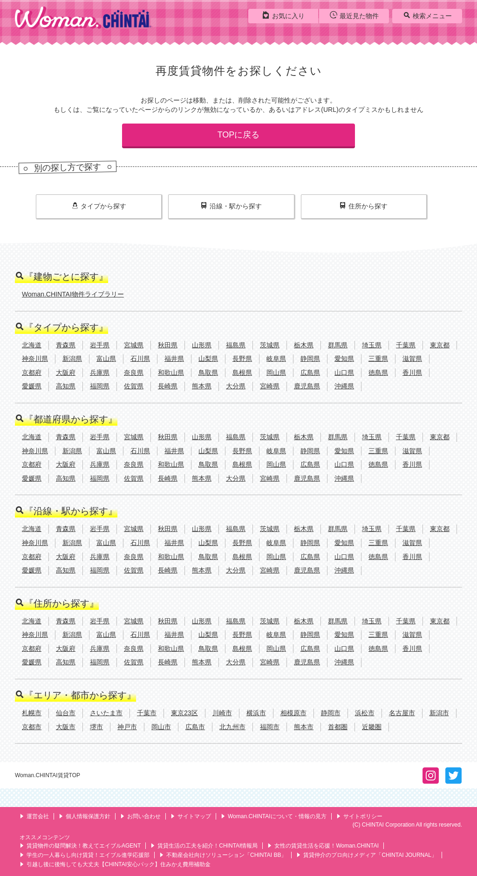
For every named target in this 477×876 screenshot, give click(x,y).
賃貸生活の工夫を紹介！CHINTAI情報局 (204, 845)
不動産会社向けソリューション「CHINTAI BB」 (222, 855)
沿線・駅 (231, 206)
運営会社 (34, 816)
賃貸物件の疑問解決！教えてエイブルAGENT (80, 845)
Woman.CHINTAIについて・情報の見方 (274, 816)
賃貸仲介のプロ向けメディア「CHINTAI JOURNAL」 (366, 855)
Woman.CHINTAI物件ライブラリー (73, 294)
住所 (364, 206)
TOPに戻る (239, 134)
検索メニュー (427, 15)
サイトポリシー (359, 816)
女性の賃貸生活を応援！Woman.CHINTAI (323, 845)
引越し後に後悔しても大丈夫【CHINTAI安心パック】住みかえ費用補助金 (115, 864)
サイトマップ (190, 816)
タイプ (99, 206)
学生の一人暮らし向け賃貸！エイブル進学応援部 (85, 855)
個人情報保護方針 (84, 816)
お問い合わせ (140, 816)
